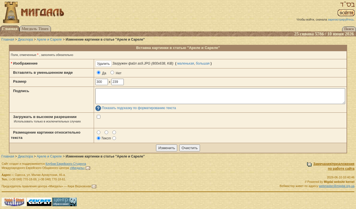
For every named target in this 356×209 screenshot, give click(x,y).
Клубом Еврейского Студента (66, 163)
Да (101, 73)
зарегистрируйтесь (341, 19)
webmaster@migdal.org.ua (337, 186)
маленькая (185, 63)
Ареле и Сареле (49, 39)
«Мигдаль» (77, 167)
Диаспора (25, 39)
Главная (7, 39)
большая (202, 63)
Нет (116, 73)
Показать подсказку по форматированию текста (139, 108)
